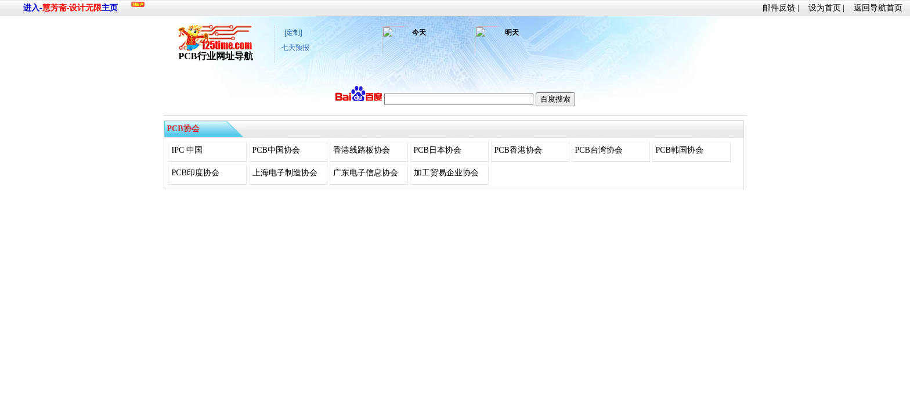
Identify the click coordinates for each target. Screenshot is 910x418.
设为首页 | (826, 7)
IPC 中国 (187, 150)
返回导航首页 (878, 7)
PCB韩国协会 (679, 150)
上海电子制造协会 (284, 172)
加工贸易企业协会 (446, 172)
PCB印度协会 (195, 172)
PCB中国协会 (276, 150)
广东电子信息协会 (365, 172)
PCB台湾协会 (599, 150)
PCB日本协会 (437, 150)
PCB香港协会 (518, 150)
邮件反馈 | (781, 7)
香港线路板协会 (361, 150)
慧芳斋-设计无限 (72, 7)
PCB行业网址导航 (216, 51)
